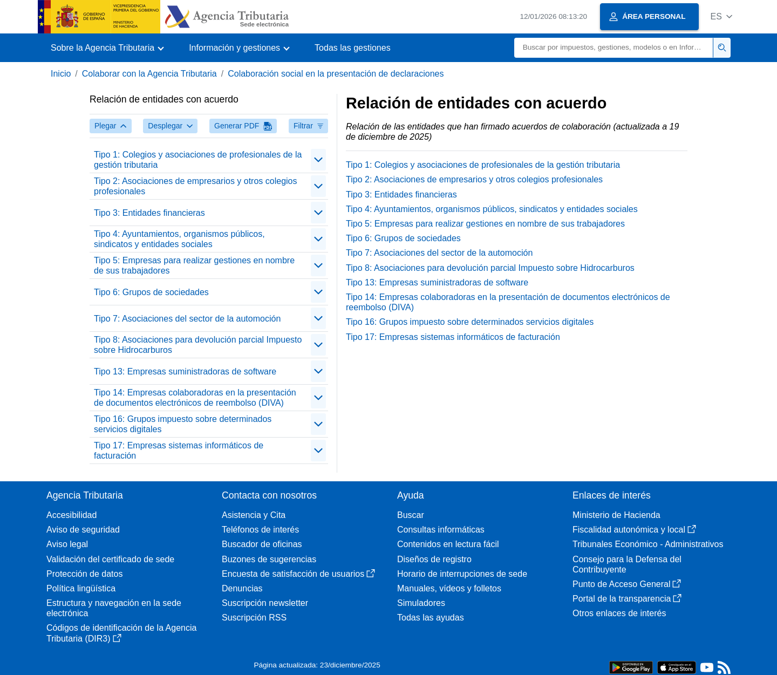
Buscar (410, 515)
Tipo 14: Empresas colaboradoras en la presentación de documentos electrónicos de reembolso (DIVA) (195, 397)
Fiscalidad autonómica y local (634, 529)
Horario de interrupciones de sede (462, 573)
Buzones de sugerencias (269, 559)
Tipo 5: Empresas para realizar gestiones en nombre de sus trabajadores (194, 265)
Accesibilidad (71, 515)
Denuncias (242, 588)
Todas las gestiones (353, 47)
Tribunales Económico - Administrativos (648, 544)
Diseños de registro (434, 559)
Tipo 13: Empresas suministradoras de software (185, 371)
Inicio (61, 73)
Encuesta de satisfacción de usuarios (298, 573)
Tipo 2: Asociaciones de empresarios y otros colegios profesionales (195, 186)
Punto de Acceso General (626, 584)
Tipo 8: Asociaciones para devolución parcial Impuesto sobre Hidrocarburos (198, 344)
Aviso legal (67, 544)
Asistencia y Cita (253, 515)
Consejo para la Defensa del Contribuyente (626, 564)
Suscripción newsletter (265, 603)
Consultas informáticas (441, 529)
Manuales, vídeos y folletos (449, 588)
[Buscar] (613, 48)
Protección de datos (84, 573)
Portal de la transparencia (626, 598)
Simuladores (421, 603)
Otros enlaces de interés (619, 613)
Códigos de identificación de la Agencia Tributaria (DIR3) (121, 633)
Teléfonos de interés (260, 529)
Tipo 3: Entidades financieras (149, 212)
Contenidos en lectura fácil (448, 544)
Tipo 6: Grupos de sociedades (151, 292)
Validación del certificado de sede (110, 559)
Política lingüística (80, 588)
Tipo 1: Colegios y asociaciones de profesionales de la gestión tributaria (198, 159)
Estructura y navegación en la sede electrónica (113, 608)
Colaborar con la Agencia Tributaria (149, 73)
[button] (721, 16)
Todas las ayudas (430, 617)
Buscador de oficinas (262, 544)
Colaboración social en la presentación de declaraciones (336, 73)
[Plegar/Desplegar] (318, 160)
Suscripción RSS (254, 617)
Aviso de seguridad (83, 529)
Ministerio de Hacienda (616, 515)
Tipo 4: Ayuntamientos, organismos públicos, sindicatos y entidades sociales (179, 239)
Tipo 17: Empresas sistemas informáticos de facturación (178, 450)
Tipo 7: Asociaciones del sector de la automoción (187, 318)
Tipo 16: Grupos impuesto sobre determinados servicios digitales (182, 424)
